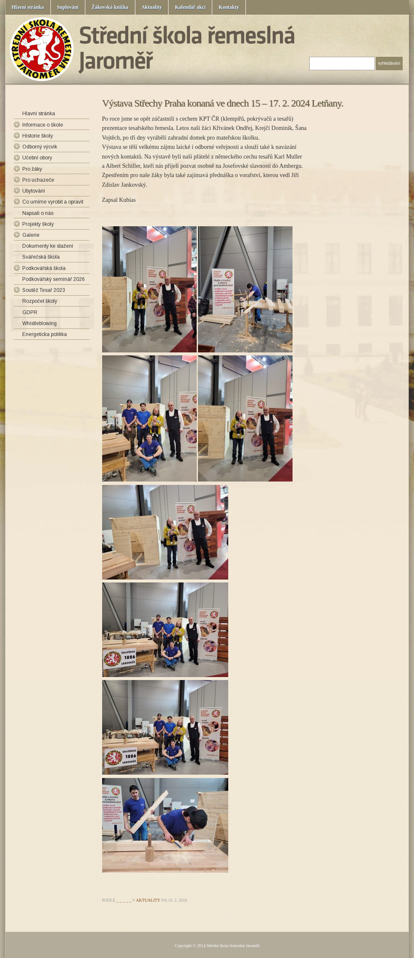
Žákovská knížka (110, 7)
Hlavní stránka (28, 7)
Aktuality (152, 7)
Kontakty (229, 7)
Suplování (68, 7)
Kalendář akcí (190, 7)
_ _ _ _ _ (123, 900)
